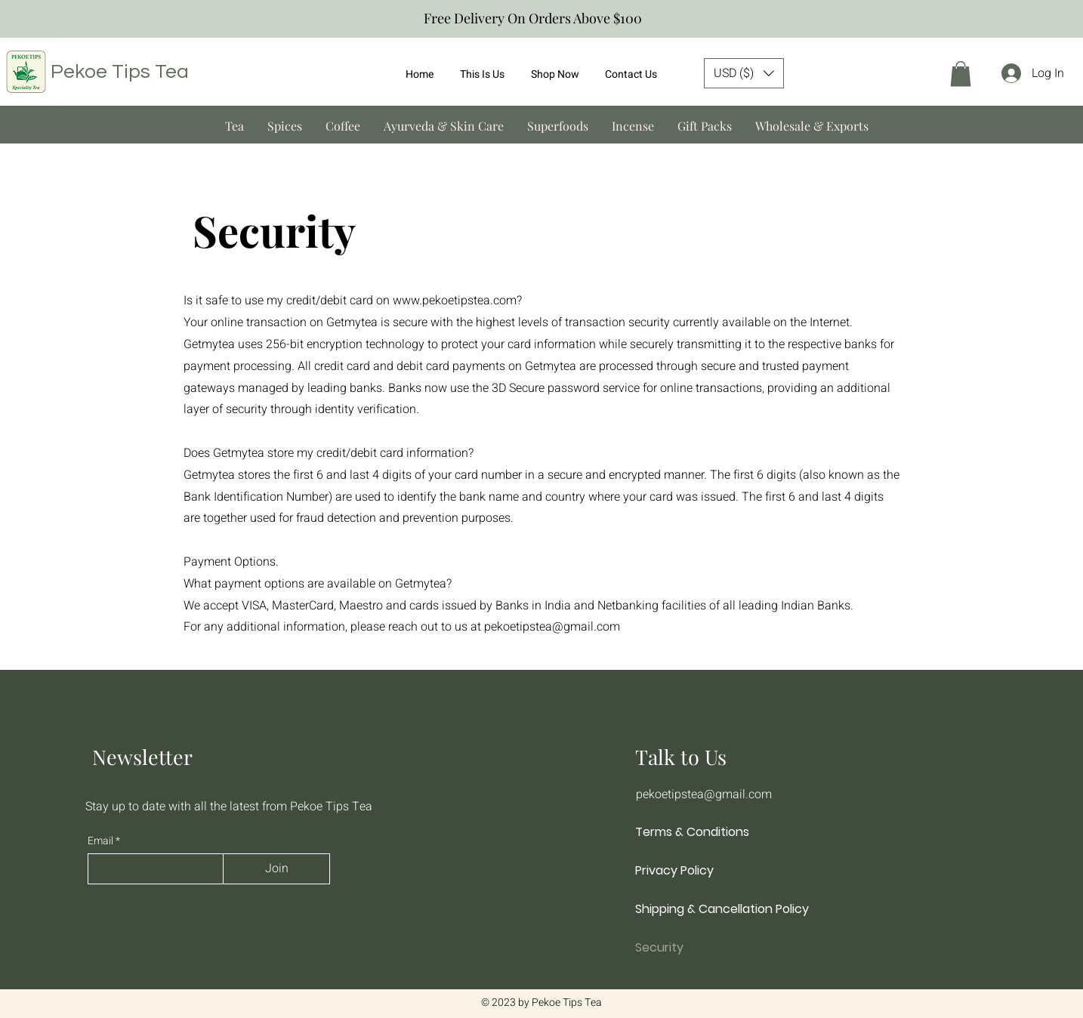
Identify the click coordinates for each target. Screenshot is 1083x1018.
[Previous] (18, 19)
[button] (744, 73)
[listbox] (744, 73)
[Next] (1064, 19)
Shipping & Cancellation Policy (715, 909)
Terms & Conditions (692, 832)
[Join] (276, 868)
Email (102, 841)
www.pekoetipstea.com (455, 301)
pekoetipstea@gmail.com (552, 627)
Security (659, 947)
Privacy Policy (674, 870)
